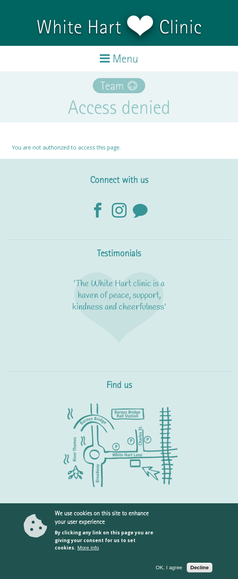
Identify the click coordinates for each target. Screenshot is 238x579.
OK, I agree (169, 568)
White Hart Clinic (119, 27)
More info (88, 548)
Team (112, 85)
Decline (199, 568)
